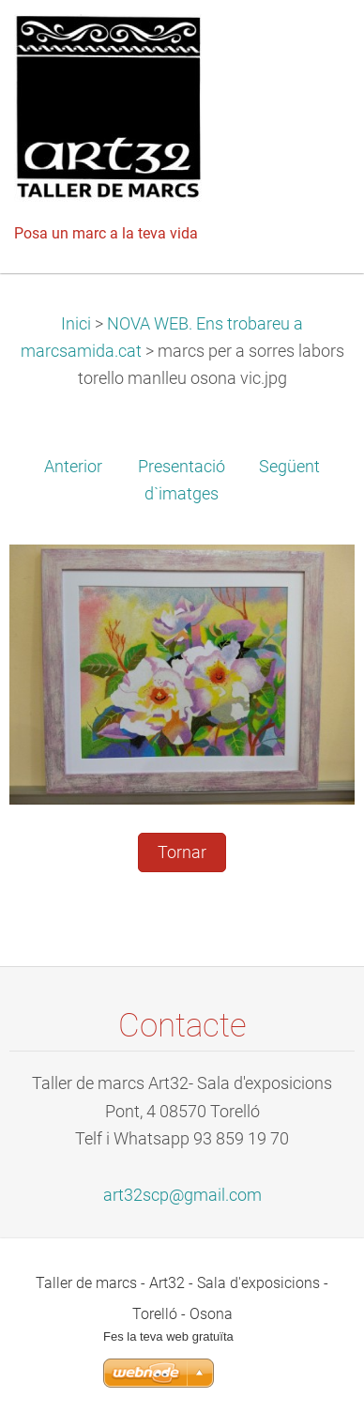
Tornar (182, 852)
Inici (76, 324)
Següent (289, 466)
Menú (312, 42)
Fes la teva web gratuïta (168, 1336)
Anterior (73, 466)
